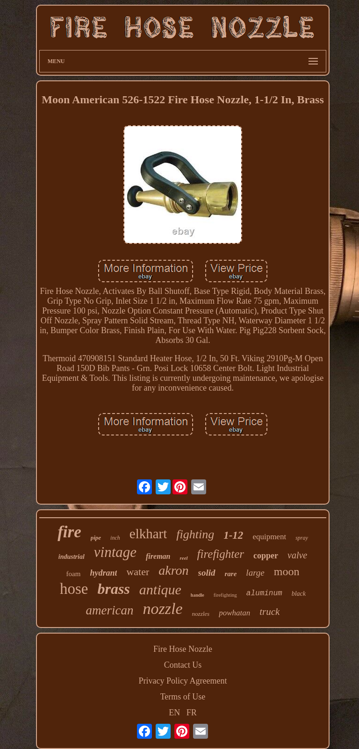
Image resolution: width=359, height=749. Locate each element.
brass (113, 588)
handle (197, 595)
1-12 (233, 535)
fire (69, 532)
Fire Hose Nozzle (182, 649)
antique (160, 589)
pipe (96, 537)
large (255, 573)
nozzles (201, 613)
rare (231, 574)
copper (265, 555)
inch (115, 538)
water (137, 572)
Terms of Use (183, 696)
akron (173, 570)
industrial (71, 556)
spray (301, 538)
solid (206, 573)
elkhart (148, 533)
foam (73, 574)
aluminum (264, 593)
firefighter (220, 554)
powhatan (234, 612)
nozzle (163, 608)
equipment (269, 536)
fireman (158, 556)
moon (287, 571)
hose (74, 588)
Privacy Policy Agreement (183, 680)
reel (183, 558)
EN (174, 712)
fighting (195, 534)
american (110, 610)
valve (297, 555)
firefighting (225, 595)
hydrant (103, 573)
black (299, 593)
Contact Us (183, 665)
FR (192, 712)
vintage (115, 552)
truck (269, 611)
